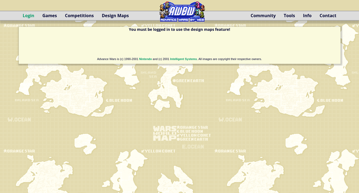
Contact (328, 15)
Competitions (79, 15)
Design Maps (115, 15)
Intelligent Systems (183, 59)
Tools (289, 15)
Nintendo (145, 59)
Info (307, 15)
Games (49, 15)
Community (263, 15)
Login (28, 15)
